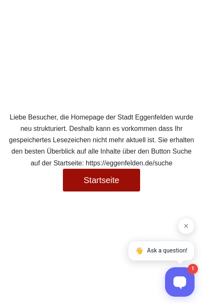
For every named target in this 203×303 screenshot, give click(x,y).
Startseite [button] (101, 180)
